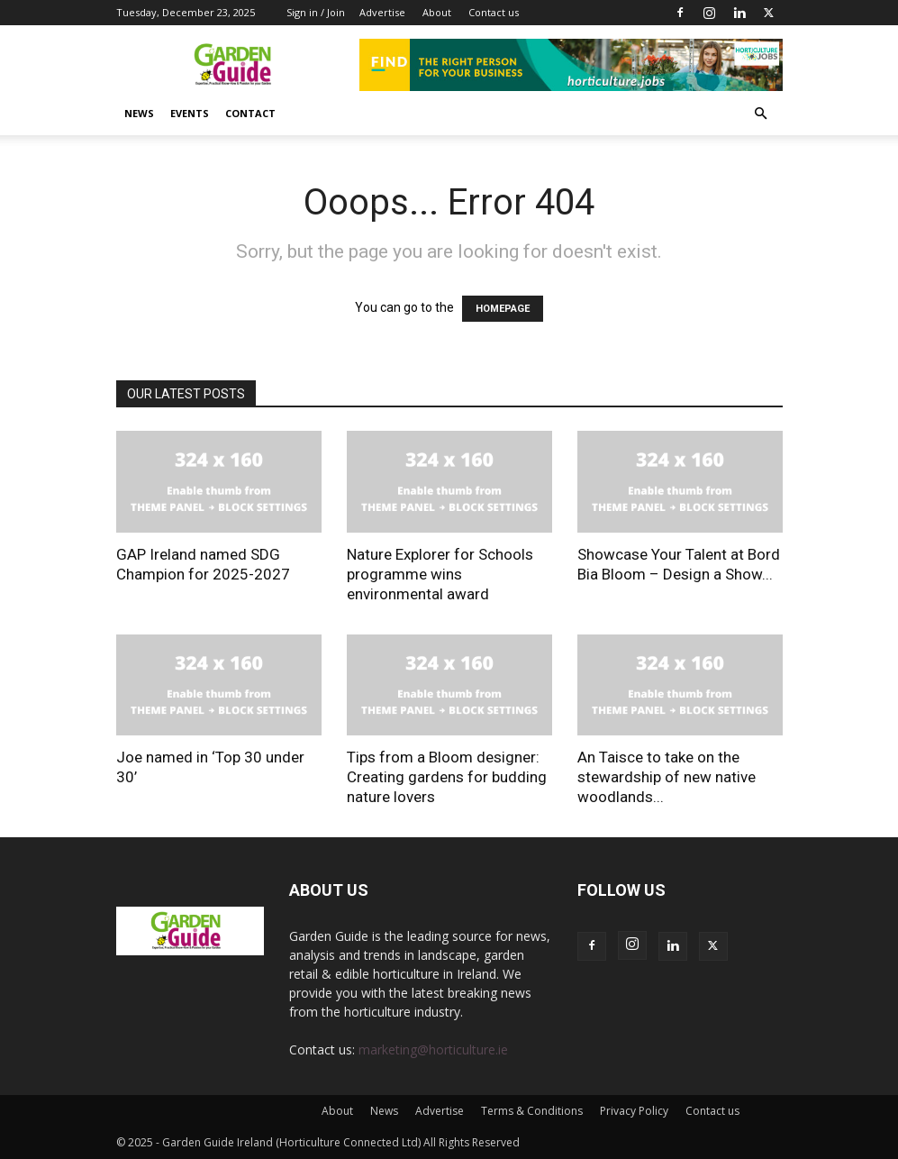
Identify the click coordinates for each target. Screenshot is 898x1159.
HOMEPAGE (503, 309)
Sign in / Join (315, 12)
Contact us (493, 12)
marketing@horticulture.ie (433, 1049)
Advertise (382, 12)
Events (189, 113)
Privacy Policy (634, 1110)
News (139, 113)
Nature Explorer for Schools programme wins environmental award (440, 574)
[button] (761, 114)
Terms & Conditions (532, 1110)
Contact (250, 113)
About (436, 12)
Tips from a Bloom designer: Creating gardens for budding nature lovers (447, 777)
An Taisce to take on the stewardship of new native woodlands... (666, 777)
